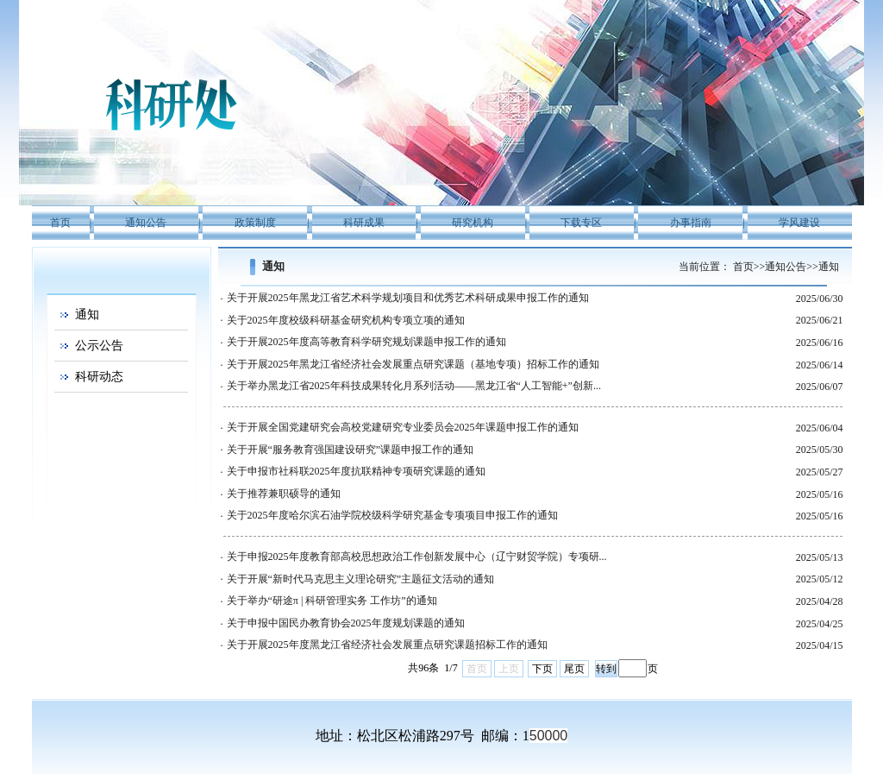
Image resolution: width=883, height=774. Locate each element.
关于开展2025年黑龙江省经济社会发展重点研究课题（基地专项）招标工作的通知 (413, 364)
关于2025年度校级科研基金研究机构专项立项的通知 (346, 320)
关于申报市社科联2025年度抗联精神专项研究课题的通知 (356, 471)
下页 (542, 669)
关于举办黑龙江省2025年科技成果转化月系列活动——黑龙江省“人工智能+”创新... (414, 386)
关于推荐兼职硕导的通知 (284, 494)
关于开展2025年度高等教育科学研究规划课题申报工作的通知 (366, 342)
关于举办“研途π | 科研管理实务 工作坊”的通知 (332, 601)
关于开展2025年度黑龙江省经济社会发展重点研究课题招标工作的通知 (387, 645)
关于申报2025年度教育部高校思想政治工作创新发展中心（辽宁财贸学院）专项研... (417, 557)
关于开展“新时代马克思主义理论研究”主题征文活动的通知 (361, 579)
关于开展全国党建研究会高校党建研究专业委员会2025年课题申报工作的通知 (403, 427)
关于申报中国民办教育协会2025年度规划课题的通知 (346, 623)
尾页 (574, 669)
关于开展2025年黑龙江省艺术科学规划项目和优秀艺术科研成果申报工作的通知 (408, 298)
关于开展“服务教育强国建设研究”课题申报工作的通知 (350, 450)
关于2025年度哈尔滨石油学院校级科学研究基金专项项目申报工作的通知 (392, 515)
